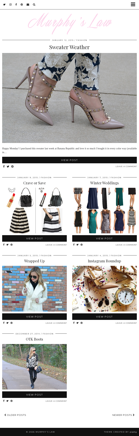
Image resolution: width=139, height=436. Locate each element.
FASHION (81, 40)
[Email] (28, 4)
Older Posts (15, 415)
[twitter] (4, 4)
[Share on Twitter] (8, 166)
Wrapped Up (34, 260)
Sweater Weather (69, 47)
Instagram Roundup (104, 260)
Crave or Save (34, 182)
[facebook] (16, 4)
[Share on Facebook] (4, 166)
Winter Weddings (104, 182)
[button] (134, 5)
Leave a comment (126, 166)
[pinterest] (22, 4)
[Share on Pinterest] (12, 166)
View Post (69, 160)
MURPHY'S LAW (45, 432)
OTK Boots (34, 339)
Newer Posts (123, 415)
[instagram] (10, 4)
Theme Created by (120, 432)
